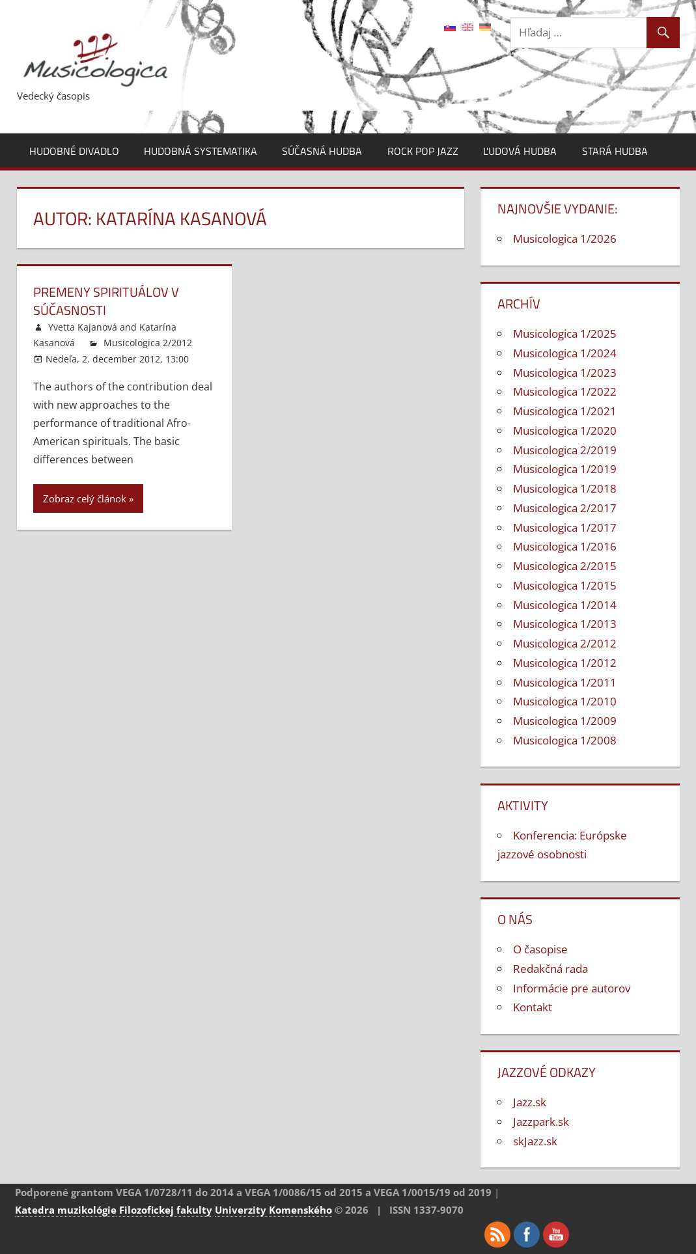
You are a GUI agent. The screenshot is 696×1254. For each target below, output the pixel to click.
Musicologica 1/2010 (565, 701)
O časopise (540, 949)
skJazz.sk (535, 1141)
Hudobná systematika (200, 151)
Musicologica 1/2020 (565, 430)
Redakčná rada (550, 968)
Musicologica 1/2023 (565, 372)
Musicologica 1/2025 (565, 333)
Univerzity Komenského (273, 1209)
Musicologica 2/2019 (565, 450)
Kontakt (532, 1007)
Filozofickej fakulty (165, 1209)
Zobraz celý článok (84, 498)
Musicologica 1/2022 (565, 391)
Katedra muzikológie (66, 1209)
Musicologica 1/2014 (565, 604)
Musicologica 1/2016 (565, 546)
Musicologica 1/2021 (565, 410)
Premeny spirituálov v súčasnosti (106, 301)
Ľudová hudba (520, 151)
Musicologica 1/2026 (565, 238)
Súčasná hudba (322, 151)
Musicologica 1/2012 (565, 662)
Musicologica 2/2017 (565, 507)
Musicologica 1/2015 (565, 585)
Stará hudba (615, 151)
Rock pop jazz (422, 151)
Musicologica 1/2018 (565, 488)
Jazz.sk (529, 1102)
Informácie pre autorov (571, 988)
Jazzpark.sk (541, 1121)
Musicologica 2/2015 (565, 565)
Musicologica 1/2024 (565, 353)
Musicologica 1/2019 (565, 468)
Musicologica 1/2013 (565, 623)
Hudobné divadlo (74, 151)
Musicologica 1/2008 (565, 740)
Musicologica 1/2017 (565, 527)
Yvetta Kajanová (82, 327)
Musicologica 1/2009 (565, 720)
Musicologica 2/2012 (148, 342)
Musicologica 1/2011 (565, 682)
